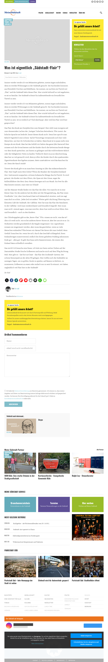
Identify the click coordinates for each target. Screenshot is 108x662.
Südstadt (88, 603)
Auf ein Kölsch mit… (31, 606)
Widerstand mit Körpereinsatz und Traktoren (28, 542)
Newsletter (73, 13)
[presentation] (20, 384)
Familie (65, 13)
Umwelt (67, 605)
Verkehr (68, 608)
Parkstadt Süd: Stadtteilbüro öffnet (85, 581)
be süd (19, 73)
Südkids (7, 610)
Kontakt (35, 660)
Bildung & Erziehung (11, 606)
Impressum (72, 660)
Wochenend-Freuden (81, 64)
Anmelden (97, 60)
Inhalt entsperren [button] (86, 635)
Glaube (27, 599)
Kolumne (6, 62)
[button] (7, 280)
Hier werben (9, 1)
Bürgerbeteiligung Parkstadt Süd (71, 600)
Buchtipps (8, 595)
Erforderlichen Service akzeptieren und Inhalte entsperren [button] (86, 643)
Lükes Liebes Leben (31, 610)
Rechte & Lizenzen (47, 660)
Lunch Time (78, 56)
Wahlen (87, 595)
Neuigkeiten (49, 599)
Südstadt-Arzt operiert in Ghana (24, 529)
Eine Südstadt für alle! (12, 599)
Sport (87, 599)
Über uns (82, 13)
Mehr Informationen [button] (37, 643)
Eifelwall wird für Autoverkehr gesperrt (53, 581)
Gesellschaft (49, 13)
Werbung (88, 606)
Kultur (58, 13)
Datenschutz (60, 660)
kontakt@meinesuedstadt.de (13, 399)
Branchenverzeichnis (21, 1)
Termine (32, 1)
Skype (40, 420)
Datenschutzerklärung (22, 391)
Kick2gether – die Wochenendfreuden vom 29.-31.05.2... (31, 523)
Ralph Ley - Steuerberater (82, 476)
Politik (40, 13)
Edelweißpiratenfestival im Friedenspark (26, 536)
